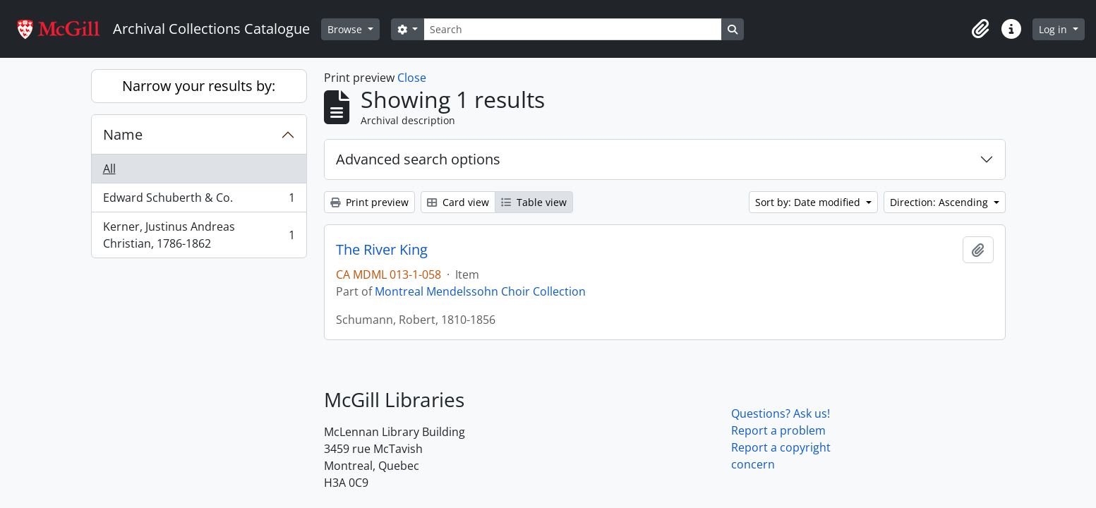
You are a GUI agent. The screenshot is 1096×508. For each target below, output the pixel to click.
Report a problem (778, 430)
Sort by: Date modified (809, 202)
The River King (382, 249)
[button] (980, 28)
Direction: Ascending (940, 202)
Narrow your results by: (198, 85)
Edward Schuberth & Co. (198, 200)
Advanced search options (418, 159)
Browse (346, 29)
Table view (534, 202)
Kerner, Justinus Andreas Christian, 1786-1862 (198, 235)
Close (411, 77)
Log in (1054, 29)
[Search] (572, 29)
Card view (458, 202)
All (109, 168)
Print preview (369, 202)
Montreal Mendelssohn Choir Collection (480, 291)
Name (123, 134)
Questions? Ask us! (780, 413)
